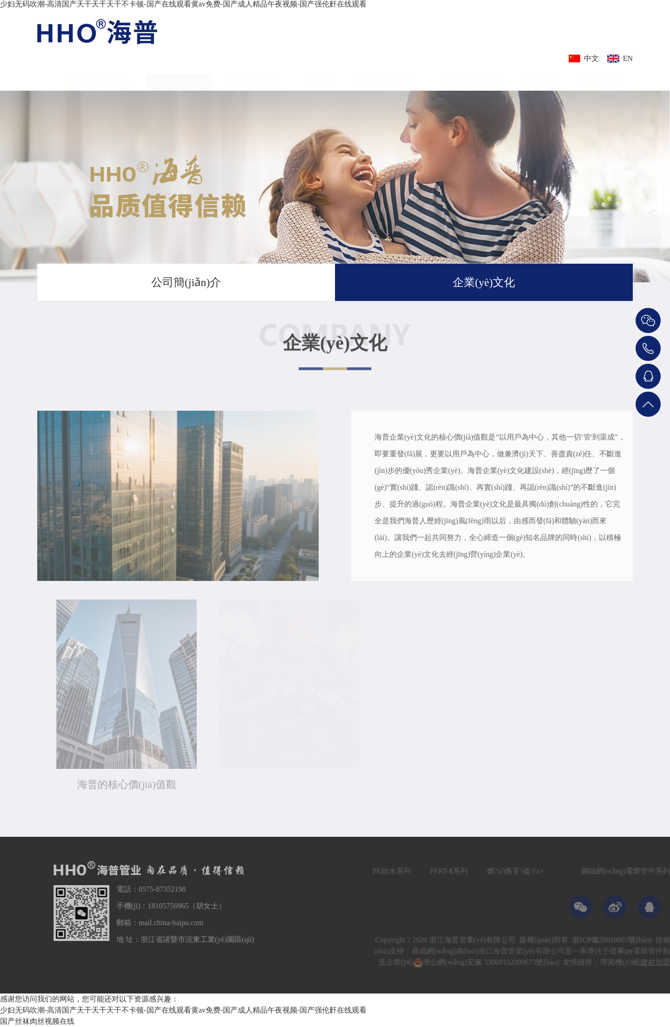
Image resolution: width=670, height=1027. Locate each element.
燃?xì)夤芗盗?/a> (531, 871)
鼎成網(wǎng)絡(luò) (461, 951)
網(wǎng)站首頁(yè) (97, 76)
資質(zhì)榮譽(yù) (470, 76)
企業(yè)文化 (484, 282)
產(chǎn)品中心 (254, 76)
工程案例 (538, 76)
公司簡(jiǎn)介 (186, 282)
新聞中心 (318, 76)
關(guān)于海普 (179, 76)
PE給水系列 (408, 871)
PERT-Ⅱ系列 (465, 871)
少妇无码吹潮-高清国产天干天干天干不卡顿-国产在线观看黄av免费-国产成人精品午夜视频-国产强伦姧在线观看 (183, 4)
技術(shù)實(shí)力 (387, 76)
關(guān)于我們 (645, 288)
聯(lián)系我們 (601, 76)
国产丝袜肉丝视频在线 (37, 1021)
